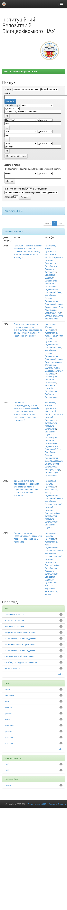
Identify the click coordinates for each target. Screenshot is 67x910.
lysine (7, 689)
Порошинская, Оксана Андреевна (20, 638)
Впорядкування (32, 192)
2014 (6, 770)
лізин (6, 701)
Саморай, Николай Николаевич (19, 656)
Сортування (41, 189)
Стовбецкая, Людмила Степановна (51, 284)
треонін (7, 713)
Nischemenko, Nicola (14, 614)
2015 (6, 764)
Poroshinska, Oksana (14, 620)
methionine (9, 695)
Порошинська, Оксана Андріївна (19, 650)
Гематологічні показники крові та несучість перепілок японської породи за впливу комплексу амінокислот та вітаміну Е (28, 252)
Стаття (7, 785)
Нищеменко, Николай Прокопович (51, 484)
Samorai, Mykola (52, 513)
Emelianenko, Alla (53, 313)
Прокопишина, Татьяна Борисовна (51, 586)
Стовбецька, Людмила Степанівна (51, 269)
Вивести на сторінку (14, 189)
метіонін (8, 707)
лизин (7, 719)
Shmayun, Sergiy (52, 470)
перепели (8, 743)
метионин (8, 725)
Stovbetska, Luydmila (14, 626)
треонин (8, 731)
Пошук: (8, 89)
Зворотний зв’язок (57, 804)
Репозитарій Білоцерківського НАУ (21, 71)
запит (7, 93)
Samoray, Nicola (52, 368)
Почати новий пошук (16, 156)
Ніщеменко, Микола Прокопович (50, 249)
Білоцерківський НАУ (37, 804)
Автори (8, 197)
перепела (8, 737)
